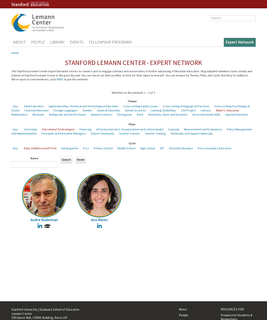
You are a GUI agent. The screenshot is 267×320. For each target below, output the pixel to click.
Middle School (126, 148)
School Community (102, 133)
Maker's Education (227, 110)
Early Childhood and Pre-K (40, 148)
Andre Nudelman (44, 219)
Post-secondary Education (214, 148)
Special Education (236, 114)
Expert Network (239, 42)
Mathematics (19, 114)
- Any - (15, 106)
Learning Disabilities (163, 110)
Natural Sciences (101, 114)
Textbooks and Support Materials (192, 133)
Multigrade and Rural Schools (67, 114)
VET (162, 148)
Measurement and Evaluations (203, 129)
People (38, 42)
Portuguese (124, 114)
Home (15, 53)
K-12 (86, 148)
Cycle (132, 143)
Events (77, 42)
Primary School (103, 148)
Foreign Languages (65, 110)
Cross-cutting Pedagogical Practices (186, 106)
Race (140, 114)
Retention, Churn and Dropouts (167, 114)
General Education (108, 110)
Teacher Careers (129, 133)
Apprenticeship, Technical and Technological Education (83, 106)
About (19, 42)
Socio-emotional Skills (206, 114)
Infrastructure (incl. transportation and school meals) (129, 129)
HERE (60, 79)
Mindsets (38, 114)
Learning (173, 129)
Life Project (188, 110)
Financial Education (36, 110)
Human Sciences (135, 110)
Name (34, 158)
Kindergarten (69, 148)
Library (57, 42)
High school (147, 148)
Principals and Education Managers (64, 133)
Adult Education (34, 106)
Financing (85, 129)
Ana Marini (99, 219)
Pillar (132, 124)
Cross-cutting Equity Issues (140, 106)
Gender (87, 110)
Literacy (206, 110)
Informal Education (181, 148)
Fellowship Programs (110, 42)
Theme (132, 101)
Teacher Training (155, 133)
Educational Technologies (58, 129)
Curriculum (30, 129)
